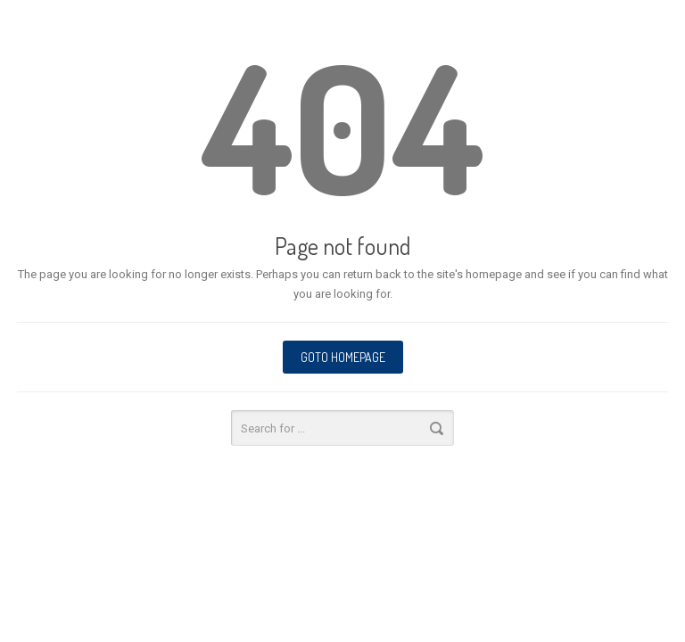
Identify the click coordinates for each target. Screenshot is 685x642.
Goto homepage (343, 357)
